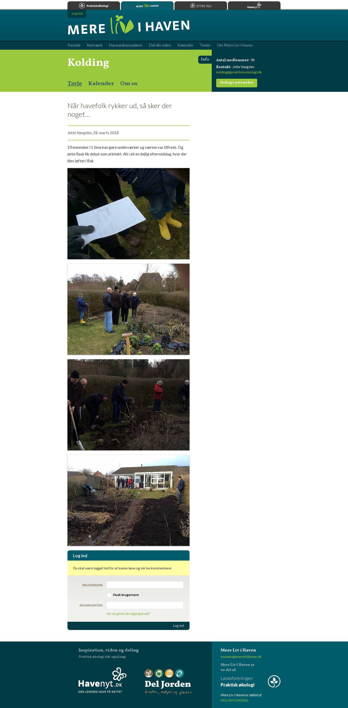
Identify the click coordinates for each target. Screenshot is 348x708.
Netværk (95, 45)
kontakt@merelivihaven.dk (241, 656)
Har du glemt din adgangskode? (128, 614)
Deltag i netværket (236, 82)
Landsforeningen (251, 681)
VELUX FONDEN (234, 700)
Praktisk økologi (93, 5)
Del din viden (160, 45)
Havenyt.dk (254, 5)
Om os (128, 83)
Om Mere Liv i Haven (235, 45)
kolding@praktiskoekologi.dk (239, 72)
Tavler (205, 45)
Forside (74, 45)
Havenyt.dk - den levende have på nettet (103, 680)
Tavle (74, 83)
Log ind (178, 625)
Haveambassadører (126, 45)
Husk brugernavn (126, 595)
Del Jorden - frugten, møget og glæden (168, 682)
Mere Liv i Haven (147, 5)
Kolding (88, 63)
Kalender (101, 83)
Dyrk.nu (200, 5)
